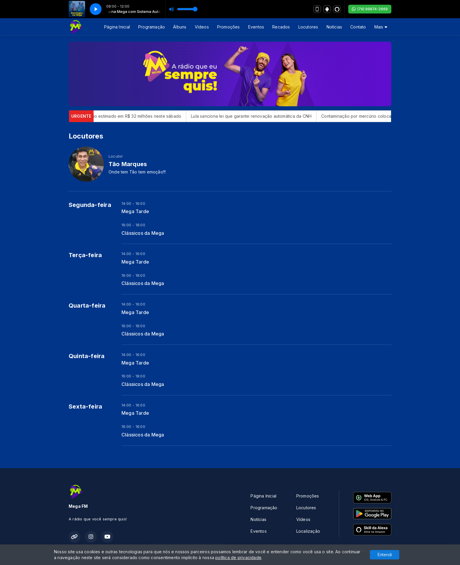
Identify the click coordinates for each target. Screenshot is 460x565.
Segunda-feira (90, 204)
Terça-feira (85, 255)
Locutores (308, 26)
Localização (308, 531)
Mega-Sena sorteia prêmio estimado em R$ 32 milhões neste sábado (116, 116)
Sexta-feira (85, 406)
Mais (380, 26)
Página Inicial (117, 26)
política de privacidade (238, 557)
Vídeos (202, 26)
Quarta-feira (87, 305)
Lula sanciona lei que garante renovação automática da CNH (255, 116)
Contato (358, 26)
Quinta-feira (87, 356)
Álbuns (179, 26)
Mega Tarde (135, 211)
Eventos (256, 26)
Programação (151, 26)
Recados (281, 26)
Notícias (334, 26)
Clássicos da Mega (142, 233)
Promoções (228, 26)
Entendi (385, 554)
